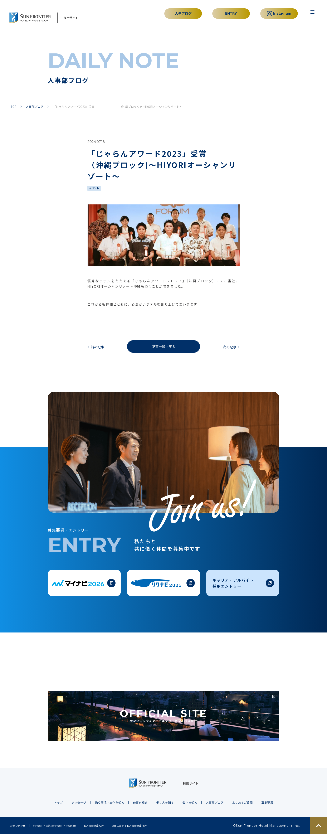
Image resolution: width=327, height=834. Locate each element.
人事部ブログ (34, 107)
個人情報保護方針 (94, 825)
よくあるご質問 (242, 802)
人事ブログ (183, 13)
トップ (58, 802)
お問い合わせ (17, 825)
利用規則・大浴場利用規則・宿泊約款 (54, 825)
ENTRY (231, 13)
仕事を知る (140, 802)
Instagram (279, 13)
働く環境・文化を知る (109, 802)
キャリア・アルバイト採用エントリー (233, 583)
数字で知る (189, 802)
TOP (13, 107)
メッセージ (79, 802)
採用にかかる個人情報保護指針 (129, 825)
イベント (94, 188)
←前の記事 (95, 346)
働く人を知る (165, 802)
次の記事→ (231, 346)
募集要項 (267, 802)
